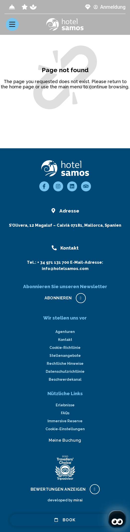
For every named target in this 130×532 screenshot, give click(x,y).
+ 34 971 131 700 (53, 262)
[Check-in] (12, 7)
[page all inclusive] (25, 7)
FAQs (65, 413)
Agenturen (65, 332)
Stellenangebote (65, 356)
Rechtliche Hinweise (65, 364)
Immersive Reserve (65, 421)
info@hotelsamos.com (65, 268)
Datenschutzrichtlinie (65, 371)
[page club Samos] (88, 7)
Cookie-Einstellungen (65, 429)
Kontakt (65, 340)
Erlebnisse (65, 405)
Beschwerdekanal (65, 379)
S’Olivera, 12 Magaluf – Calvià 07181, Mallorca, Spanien (65, 225)
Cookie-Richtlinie (65, 348)
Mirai (78, 500)
